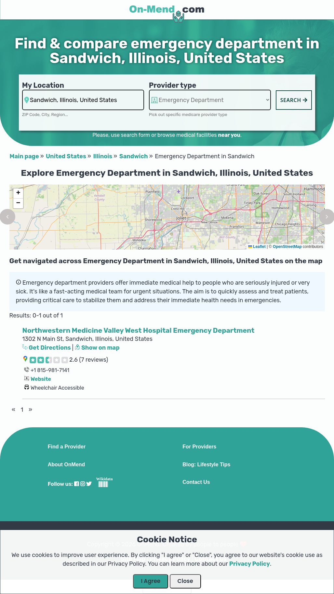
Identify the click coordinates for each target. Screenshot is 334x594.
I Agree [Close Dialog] (150, 581)
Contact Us (196, 482)
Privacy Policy (249, 563)
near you (229, 135)
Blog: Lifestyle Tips (206, 464)
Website (41, 379)
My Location (43, 85)
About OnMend (66, 464)
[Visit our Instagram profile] (82, 484)
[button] (18, 193)
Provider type (172, 85)
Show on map (97, 347)
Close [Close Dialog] (185, 581)
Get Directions (47, 347)
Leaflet (257, 246)
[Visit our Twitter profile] (88, 484)
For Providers (199, 446)
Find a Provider (67, 446)
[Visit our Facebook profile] (76, 484)
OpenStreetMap (287, 246)
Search (294, 100)
